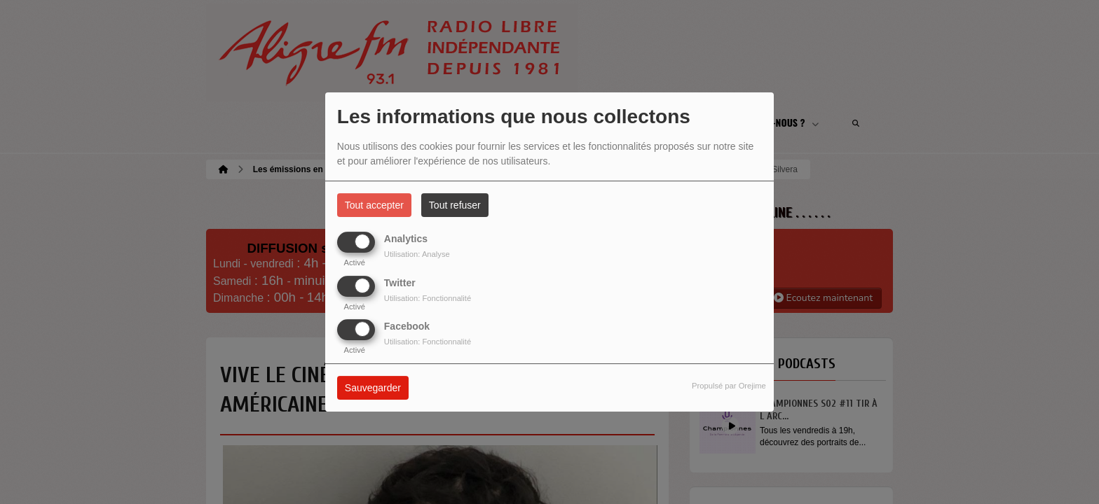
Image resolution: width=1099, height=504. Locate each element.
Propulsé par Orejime (729, 386)
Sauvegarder (373, 387)
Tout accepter (374, 205)
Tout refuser (455, 205)
